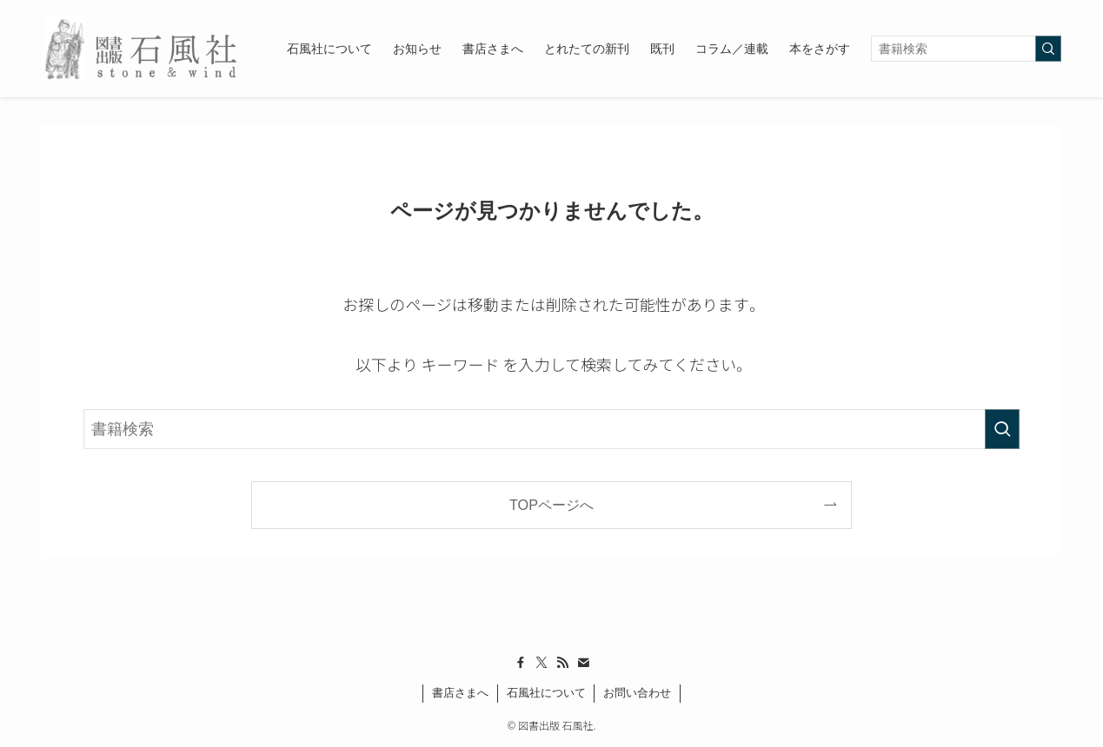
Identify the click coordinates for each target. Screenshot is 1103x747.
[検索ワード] (966, 49)
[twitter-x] (541, 663)
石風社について (546, 692)
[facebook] (520, 663)
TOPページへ (551, 504)
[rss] (562, 663)
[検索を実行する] (1048, 49)
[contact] (583, 663)
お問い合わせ (637, 692)
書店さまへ (460, 692)
